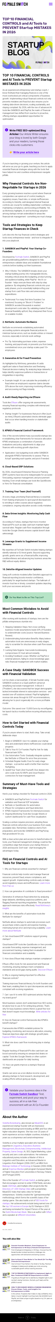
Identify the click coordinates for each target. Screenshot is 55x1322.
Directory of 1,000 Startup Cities (17, 1189)
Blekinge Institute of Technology (17, 1166)
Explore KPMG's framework (15, 1037)
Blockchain (20, 1148)
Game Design (17, 1151)
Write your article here (26, 152)
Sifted (48, 1212)
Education (27, 1146)
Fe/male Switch (22, 257)
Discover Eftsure (45, 970)
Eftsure (14, 402)
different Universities (27, 1215)
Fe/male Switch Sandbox (23, 1094)
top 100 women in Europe (17, 1206)
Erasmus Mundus (16, 1169)
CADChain (12, 1186)
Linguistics (17, 1146)
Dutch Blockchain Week (16, 1212)
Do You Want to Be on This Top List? (26, 597)
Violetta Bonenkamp (12, 1123)
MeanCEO (39, 1123)
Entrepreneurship (33, 1148)
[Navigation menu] (50, 4)
